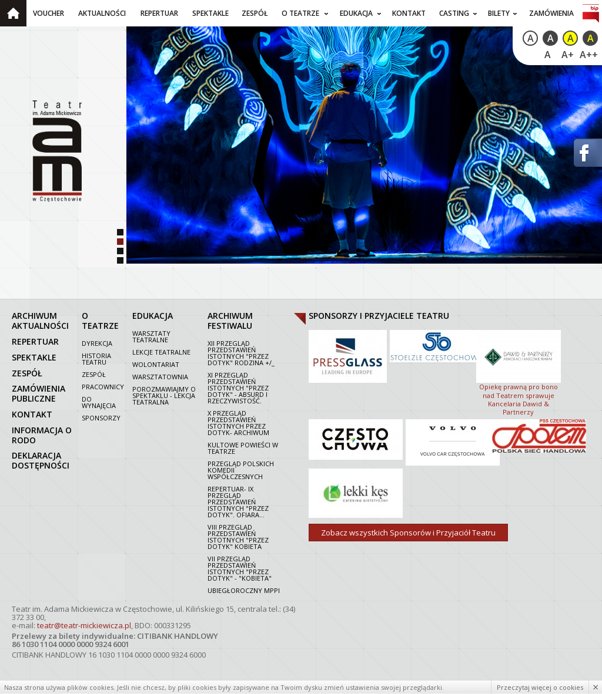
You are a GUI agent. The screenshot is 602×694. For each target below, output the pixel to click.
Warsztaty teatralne (151, 336)
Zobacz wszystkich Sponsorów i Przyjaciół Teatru (408, 532)
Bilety (499, 13)
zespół (27, 373)
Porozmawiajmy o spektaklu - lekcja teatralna (164, 395)
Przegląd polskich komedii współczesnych (241, 470)
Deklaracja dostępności (40, 460)
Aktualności (102, 13)
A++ (589, 54)
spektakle (34, 357)
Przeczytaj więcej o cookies (540, 687)
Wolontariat (155, 364)
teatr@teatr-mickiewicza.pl (84, 625)
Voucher (48, 13)
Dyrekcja (97, 343)
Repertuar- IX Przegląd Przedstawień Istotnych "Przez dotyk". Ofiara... (238, 501)
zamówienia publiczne (38, 393)
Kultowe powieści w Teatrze (243, 448)
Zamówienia (551, 13)
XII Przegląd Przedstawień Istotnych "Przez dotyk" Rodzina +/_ (241, 353)
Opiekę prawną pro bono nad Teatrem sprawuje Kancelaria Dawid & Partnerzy (518, 371)
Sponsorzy (101, 417)
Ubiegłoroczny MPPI (244, 590)
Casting (454, 13)
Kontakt (409, 13)
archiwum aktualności (40, 320)
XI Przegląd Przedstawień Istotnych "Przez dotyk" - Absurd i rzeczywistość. (238, 387)
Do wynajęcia (99, 402)
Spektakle (210, 13)
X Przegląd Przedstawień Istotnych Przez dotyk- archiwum (238, 423)
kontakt (32, 414)
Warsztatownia (160, 376)
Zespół (255, 13)
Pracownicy (103, 386)
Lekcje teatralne (161, 352)
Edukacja (356, 13)
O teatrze (300, 13)
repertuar (35, 341)
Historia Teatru (96, 358)
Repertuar (159, 13)
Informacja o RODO (42, 435)
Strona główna (13, 13)
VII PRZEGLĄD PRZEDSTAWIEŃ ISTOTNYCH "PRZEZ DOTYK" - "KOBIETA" (240, 568)
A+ (567, 54)
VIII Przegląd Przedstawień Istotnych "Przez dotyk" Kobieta (238, 537)
